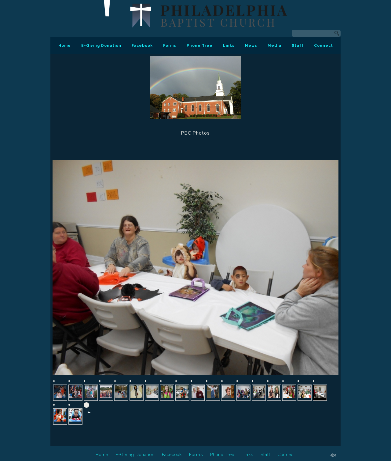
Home (64, 45)
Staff (298, 45)
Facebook (142, 45)
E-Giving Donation (101, 45)
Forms (169, 45)
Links (229, 45)
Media (274, 45)
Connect (323, 45)
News (251, 45)
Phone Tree (200, 45)
